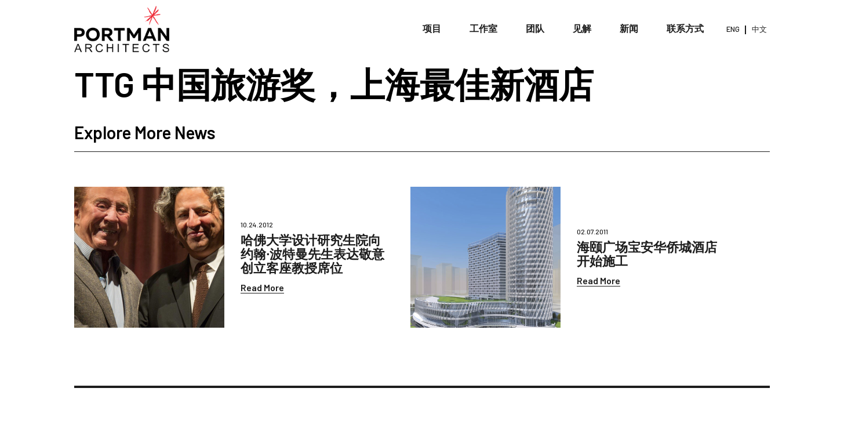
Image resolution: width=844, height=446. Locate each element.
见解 (582, 29)
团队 (535, 29)
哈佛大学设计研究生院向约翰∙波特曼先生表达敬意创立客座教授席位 (312, 253)
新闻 (629, 29)
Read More (262, 287)
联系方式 (685, 29)
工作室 (483, 29)
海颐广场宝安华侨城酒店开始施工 (647, 253)
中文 (759, 29)
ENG (733, 29)
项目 (432, 29)
